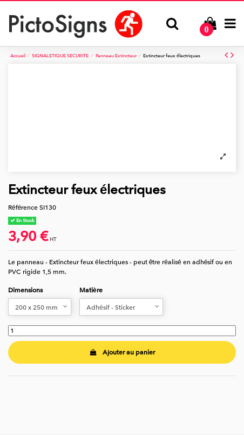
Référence (23, 207)
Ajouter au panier (121, 352)
